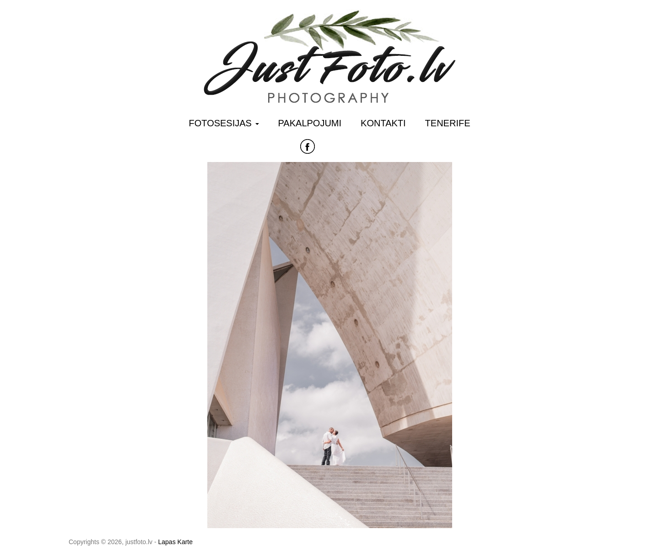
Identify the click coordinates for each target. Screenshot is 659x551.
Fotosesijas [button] (224, 123)
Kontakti (383, 123)
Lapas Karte (175, 542)
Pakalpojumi (310, 123)
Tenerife (447, 123)
